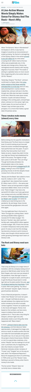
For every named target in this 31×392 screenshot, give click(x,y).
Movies (3, 7)
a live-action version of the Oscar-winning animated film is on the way (14, 84)
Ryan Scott (6, 22)
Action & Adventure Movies (15, 7)
